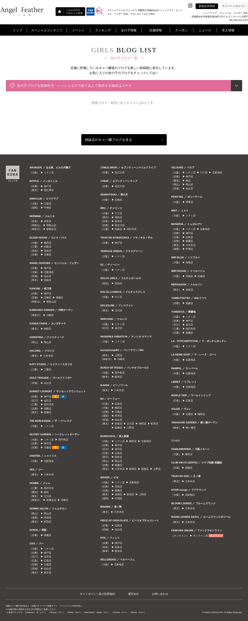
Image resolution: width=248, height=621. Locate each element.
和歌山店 (51, 225)
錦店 (46, 492)
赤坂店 (118, 423)
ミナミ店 (49, 172)
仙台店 (47, 276)
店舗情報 (155, 30)
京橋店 (118, 199)
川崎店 (50, 315)
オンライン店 (200, 535)
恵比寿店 (49, 190)
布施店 (201, 276)
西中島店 (63, 439)
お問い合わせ (160, 594)
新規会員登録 (207, 6)
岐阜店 (118, 376)
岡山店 (47, 342)
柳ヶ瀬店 (191, 427)
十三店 (118, 213)
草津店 (47, 517)
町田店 (47, 521)
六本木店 (48, 355)
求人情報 (228, 30)
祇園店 (59, 297)
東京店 (47, 572)
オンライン (216, 535)
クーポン (181, 30)
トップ (17, 30)
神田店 (47, 328)
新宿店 (133, 468)
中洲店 (47, 207)
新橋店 (47, 412)
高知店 (47, 250)
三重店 (47, 369)
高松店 (118, 217)
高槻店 (189, 262)
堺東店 (189, 202)
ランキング (103, 30)
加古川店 (120, 172)
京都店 (47, 254)
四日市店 (49, 404)
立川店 (47, 496)
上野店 (118, 355)
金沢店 (47, 400)
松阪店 (47, 246)
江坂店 (47, 203)
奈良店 (47, 221)
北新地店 (49, 272)
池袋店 (47, 280)
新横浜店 (51, 229)
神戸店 (47, 186)
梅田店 (47, 242)
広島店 (47, 560)
